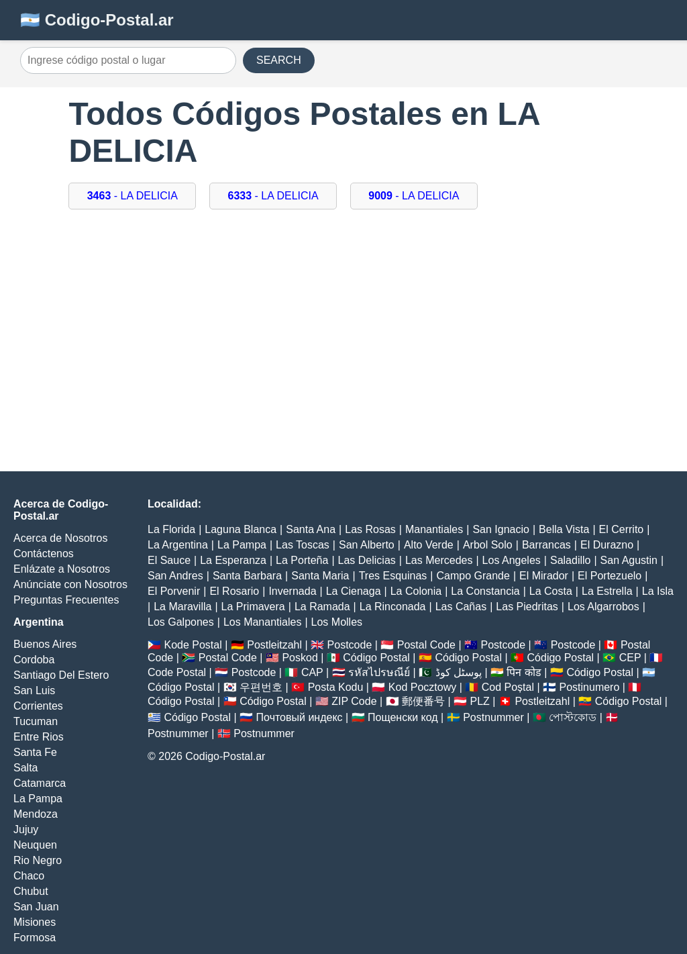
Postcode (349, 645)
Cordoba (33, 659)
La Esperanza (233, 560)
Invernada (292, 591)
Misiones (34, 922)
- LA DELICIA (132, 195)
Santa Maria (320, 575)
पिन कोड (524, 672)
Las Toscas (302, 545)
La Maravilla (182, 606)
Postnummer (493, 717)
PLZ (480, 701)
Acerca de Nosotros (60, 538)
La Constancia (485, 591)
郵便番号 (423, 701)
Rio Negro (37, 860)
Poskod (299, 657)
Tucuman (35, 721)
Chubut (30, 891)
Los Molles (336, 622)
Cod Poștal (508, 687)
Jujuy (25, 829)
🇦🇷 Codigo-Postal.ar (97, 20)
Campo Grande (472, 575)
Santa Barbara (247, 575)
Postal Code (426, 645)
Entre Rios (38, 737)
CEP (630, 657)
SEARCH (278, 60)
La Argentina (178, 545)
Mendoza (35, 814)
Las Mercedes (439, 560)
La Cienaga (353, 591)
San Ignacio (500, 529)
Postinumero (590, 687)
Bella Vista (564, 529)
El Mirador (543, 575)
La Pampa (37, 798)
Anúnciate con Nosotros (70, 584)
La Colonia (416, 591)
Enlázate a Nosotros (61, 569)
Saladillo (570, 560)
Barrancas (546, 545)
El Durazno (606, 545)
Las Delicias (367, 560)
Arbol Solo (488, 545)
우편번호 (261, 687)
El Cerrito (621, 529)
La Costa (550, 591)
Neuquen (35, 845)
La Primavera (253, 606)
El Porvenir (174, 591)
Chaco (28, 875)
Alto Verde (429, 545)
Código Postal (376, 657)
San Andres (175, 575)
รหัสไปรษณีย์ (379, 672)
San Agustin (628, 560)
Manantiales (434, 529)
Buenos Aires (44, 644)
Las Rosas (370, 529)
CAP (312, 672)
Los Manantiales (262, 622)
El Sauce (169, 560)
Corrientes (38, 706)
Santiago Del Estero (61, 675)
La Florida (171, 529)
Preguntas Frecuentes (66, 600)
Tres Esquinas (393, 575)
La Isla (658, 591)
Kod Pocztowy (422, 687)
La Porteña (302, 560)
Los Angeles (511, 560)
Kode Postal (192, 645)
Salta (25, 767)
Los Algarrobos (603, 606)
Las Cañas (461, 606)
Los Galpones (181, 622)
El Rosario (234, 591)
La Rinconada (393, 606)
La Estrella (607, 591)
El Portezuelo (609, 575)
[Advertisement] (344, 330)
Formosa (34, 937)
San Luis (34, 690)
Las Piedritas (527, 606)
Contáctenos (43, 553)
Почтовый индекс (299, 717)
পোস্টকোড (572, 717)
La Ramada (322, 606)
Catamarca (39, 783)
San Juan (36, 906)
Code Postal (177, 672)
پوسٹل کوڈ (458, 672)
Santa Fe (35, 752)
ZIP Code (353, 701)
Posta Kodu (336, 687)
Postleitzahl (274, 645)
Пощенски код (403, 717)
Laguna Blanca (240, 529)
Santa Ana (310, 529)
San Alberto (366, 545)
